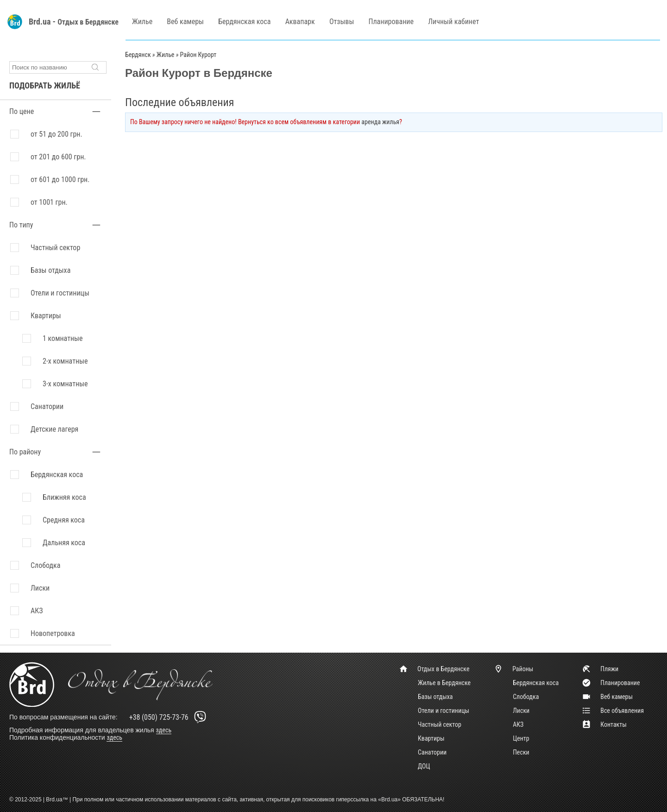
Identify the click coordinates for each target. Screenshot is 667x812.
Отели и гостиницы (60, 293)
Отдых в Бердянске (88, 22)
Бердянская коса (244, 21)
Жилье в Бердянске (444, 682)
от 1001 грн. (49, 202)
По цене (21, 111)
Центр (521, 738)
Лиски (521, 710)
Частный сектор (55, 247)
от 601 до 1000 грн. (60, 179)
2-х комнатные (65, 361)
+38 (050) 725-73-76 (169, 717)
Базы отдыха (50, 270)
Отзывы (341, 21)
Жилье (142, 21)
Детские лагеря (54, 429)
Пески (521, 752)
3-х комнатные (65, 383)
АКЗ (518, 724)
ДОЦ (424, 766)
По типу (21, 224)
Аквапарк (300, 21)
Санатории (47, 406)
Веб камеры (185, 21)
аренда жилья (380, 122)
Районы (513, 669)
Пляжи (600, 669)
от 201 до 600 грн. (58, 156)
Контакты (604, 724)
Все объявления (613, 710)
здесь (164, 730)
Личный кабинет (453, 21)
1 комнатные (62, 338)
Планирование (391, 21)
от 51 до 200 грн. (56, 134)
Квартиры (46, 315)
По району (25, 451)
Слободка (526, 696)
